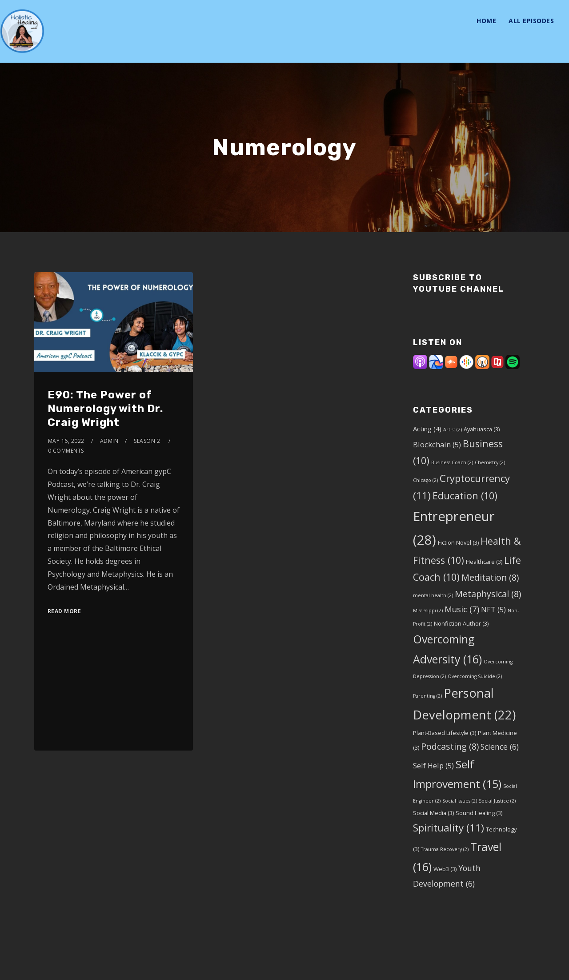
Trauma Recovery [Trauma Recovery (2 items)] (445, 849)
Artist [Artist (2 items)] (452, 429)
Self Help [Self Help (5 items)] (433, 765)
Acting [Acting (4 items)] (427, 428)
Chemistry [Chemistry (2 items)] (490, 462)
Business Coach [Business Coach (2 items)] (452, 462)
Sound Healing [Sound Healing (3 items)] (479, 813)
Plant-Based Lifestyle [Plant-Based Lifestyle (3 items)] (444, 733)
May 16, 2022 (66, 441)
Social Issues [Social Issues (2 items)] (459, 801)
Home (486, 20)
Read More (64, 611)
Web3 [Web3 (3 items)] (445, 869)
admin (109, 441)
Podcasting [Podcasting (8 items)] (450, 746)
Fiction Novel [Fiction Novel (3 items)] (458, 542)
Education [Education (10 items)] (465, 495)
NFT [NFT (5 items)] (493, 609)
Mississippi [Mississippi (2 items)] (428, 610)
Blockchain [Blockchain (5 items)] (437, 444)
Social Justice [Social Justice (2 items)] (497, 801)
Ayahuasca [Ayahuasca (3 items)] (482, 429)
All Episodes (531, 20)
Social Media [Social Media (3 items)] (433, 813)
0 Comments (66, 450)
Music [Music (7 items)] (462, 609)
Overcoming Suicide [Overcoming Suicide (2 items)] (475, 676)
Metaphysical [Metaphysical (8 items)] (488, 594)
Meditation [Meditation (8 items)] (490, 577)
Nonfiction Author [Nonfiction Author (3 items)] (461, 623)
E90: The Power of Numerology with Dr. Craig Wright (105, 409)
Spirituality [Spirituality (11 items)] (448, 827)
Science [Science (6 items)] (500, 746)
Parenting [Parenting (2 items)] (427, 696)
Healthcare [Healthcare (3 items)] (484, 562)
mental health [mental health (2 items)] (433, 595)
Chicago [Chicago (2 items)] (425, 480)
